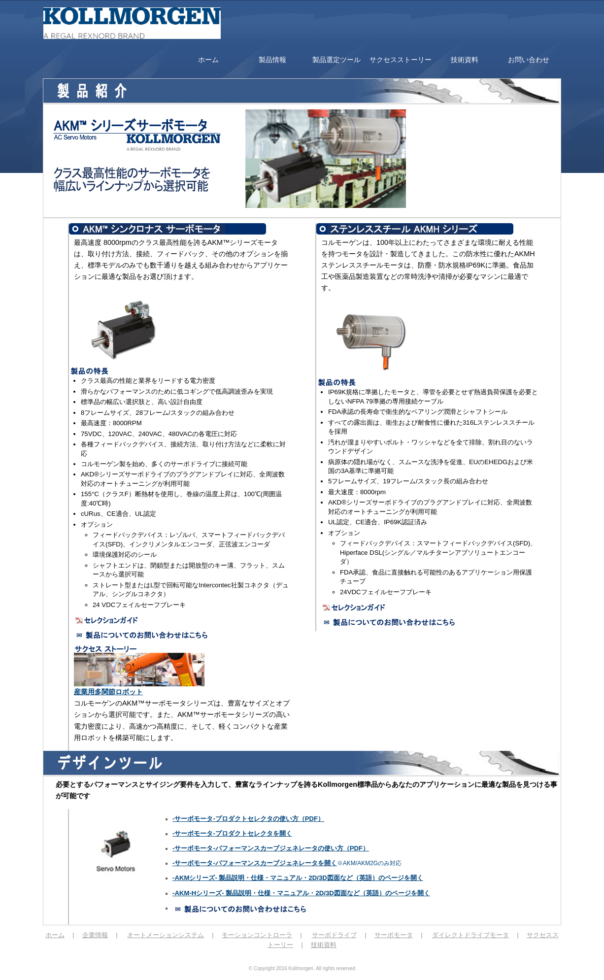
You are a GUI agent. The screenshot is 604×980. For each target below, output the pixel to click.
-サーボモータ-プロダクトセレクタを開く (232, 833)
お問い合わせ (528, 60)
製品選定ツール (336, 60)
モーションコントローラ (257, 935)
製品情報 (272, 60)
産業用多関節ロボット (108, 692)
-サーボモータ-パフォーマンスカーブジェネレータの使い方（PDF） (270, 848)
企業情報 (95, 935)
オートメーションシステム (165, 935)
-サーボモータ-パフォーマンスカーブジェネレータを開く (254, 863)
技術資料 (464, 60)
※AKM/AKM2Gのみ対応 (369, 863)
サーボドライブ (334, 935)
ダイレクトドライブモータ (470, 935)
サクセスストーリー (400, 60)
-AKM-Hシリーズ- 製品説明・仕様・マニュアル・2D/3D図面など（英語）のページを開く (301, 893)
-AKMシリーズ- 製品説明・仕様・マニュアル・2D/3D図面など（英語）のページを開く (297, 877)
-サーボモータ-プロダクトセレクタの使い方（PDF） (248, 818)
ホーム (208, 60)
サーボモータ (393, 935)
